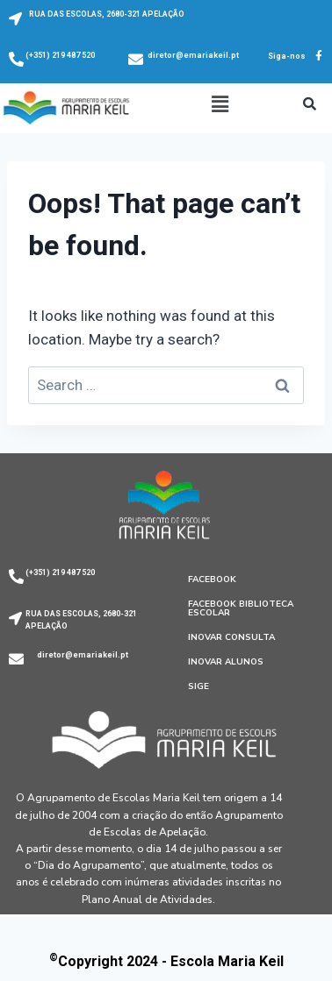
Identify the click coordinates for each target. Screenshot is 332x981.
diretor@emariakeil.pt (193, 55)
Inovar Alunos (225, 662)
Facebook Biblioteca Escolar (240, 608)
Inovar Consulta (231, 637)
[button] (220, 104)
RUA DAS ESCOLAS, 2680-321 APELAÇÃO (106, 14)
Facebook (212, 579)
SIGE (198, 686)
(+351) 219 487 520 (60, 55)
